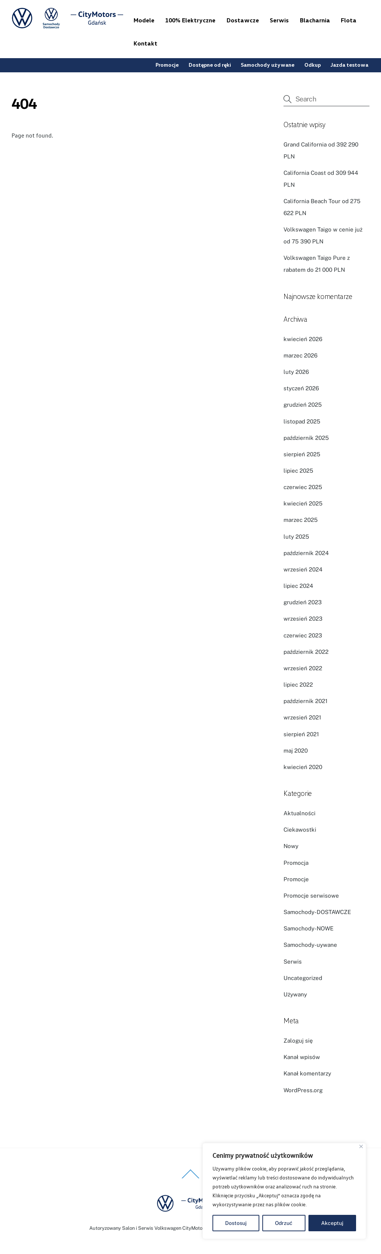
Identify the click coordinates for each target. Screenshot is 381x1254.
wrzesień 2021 (302, 717)
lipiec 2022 (298, 684)
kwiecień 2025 (303, 503)
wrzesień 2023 (303, 618)
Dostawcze (243, 20)
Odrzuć (283, 1223)
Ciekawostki (300, 829)
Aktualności (300, 813)
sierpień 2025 (302, 454)
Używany (295, 994)
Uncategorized (303, 978)
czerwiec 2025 (303, 487)
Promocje (167, 65)
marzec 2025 (301, 520)
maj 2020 (296, 750)
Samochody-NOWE (308, 928)
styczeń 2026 (301, 388)
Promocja (296, 863)
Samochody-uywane (310, 945)
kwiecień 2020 (303, 767)
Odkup (312, 65)
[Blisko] (361, 1146)
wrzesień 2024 (303, 569)
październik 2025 (306, 438)
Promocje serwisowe (311, 895)
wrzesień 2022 (303, 668)
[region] (284, 1191)
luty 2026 (296, 372)
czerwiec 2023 (303, 635)
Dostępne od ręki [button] (210, 65)
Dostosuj (236, 1223)
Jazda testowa (349, 65)
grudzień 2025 (303, 404)
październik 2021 (305, 701)
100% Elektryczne (190, 20)
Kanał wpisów (302, 1057)
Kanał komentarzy (307, 1073)
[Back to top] (190, 1178)
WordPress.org (303, 1090)
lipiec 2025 (298, 470)
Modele (144, 20)
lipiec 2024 (298, 586)
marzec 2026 (300, 355)
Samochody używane (267, 65)
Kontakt (145, 43)
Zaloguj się (298, 1040)
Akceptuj (332, 1223)
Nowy (291, 846)
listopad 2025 (302, 421)
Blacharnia (315, 20)
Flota (348, 20)
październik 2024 (306, 553)
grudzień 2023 (303, 602)
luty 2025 (296, 536)
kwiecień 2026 (303, 339)
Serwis (279, 20)
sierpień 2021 (301, 734)
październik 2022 (306, 652)
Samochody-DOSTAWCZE (317, 912)
